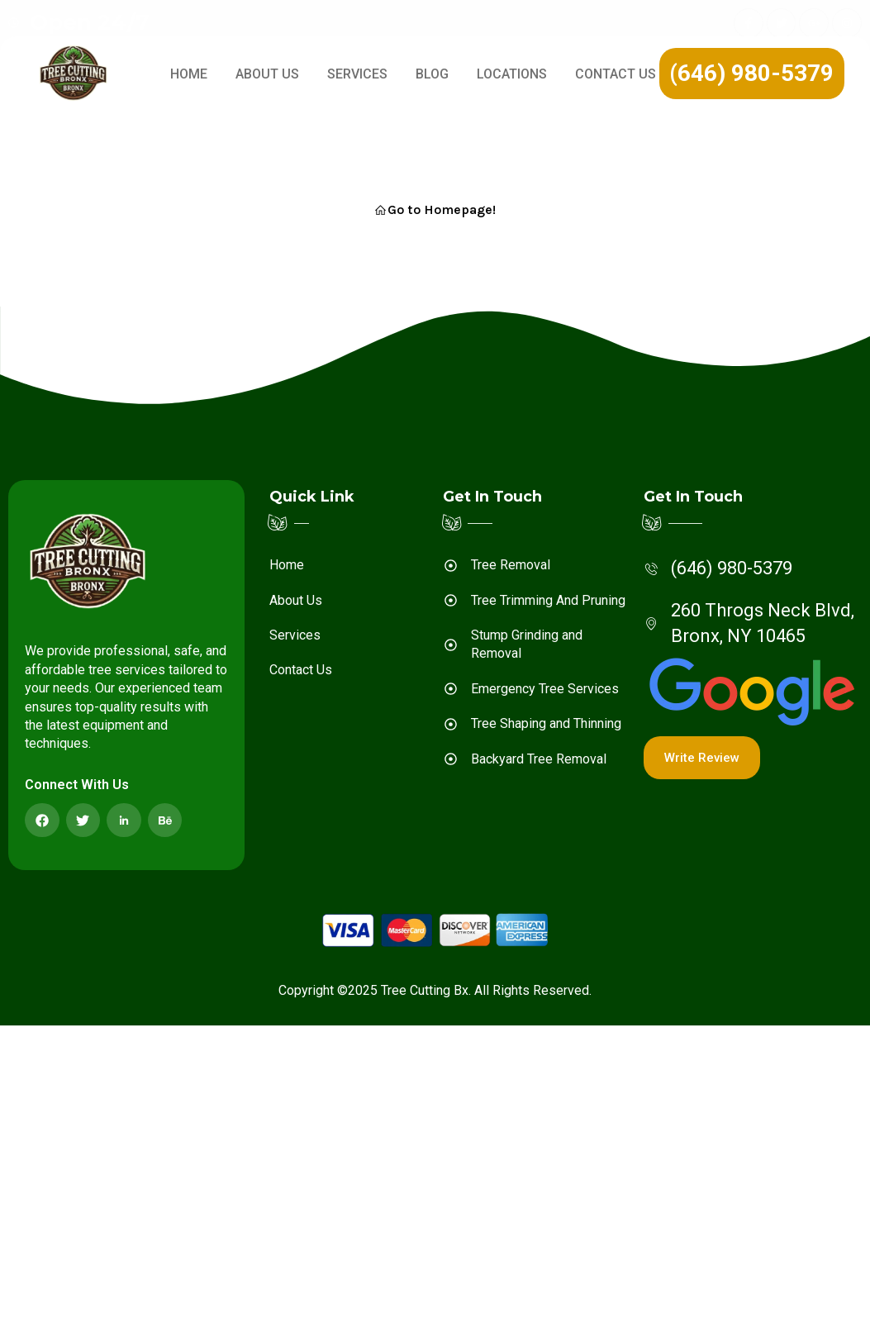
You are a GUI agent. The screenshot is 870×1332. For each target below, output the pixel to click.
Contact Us (615, 74)
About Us (267, 74)
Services (357, 74)
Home (188, 74)
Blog (432, 74)
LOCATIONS (512, 74)
